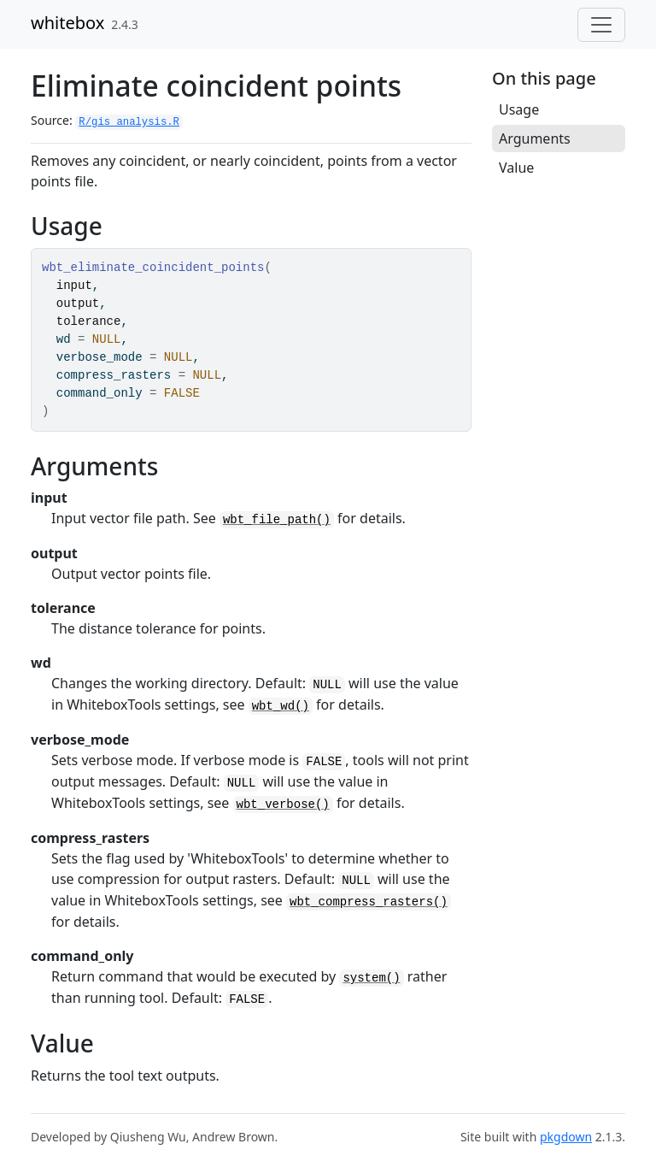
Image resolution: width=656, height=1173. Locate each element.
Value (516, 167)
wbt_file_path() (277, 520)
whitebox (67, 22)
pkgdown (566, 1137)
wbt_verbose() (283, 804)
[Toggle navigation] (601, 25)
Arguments (535, 138)
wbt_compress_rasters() (369, 902)
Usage (519, 109)
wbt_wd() (280, 706)
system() (371, 978)
